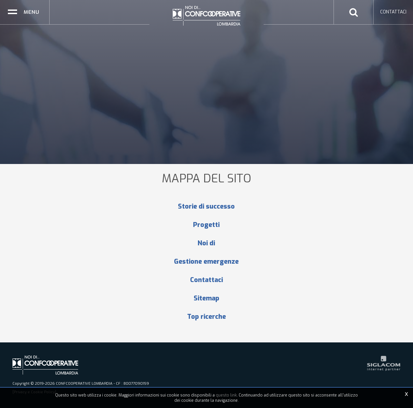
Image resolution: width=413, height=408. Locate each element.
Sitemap (206, 298)
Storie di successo (206, 206)
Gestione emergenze (206, 261)
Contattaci (206, 280)
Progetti (206, 225)
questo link (226, 395)
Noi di (206, 243)
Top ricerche (206, 317)
